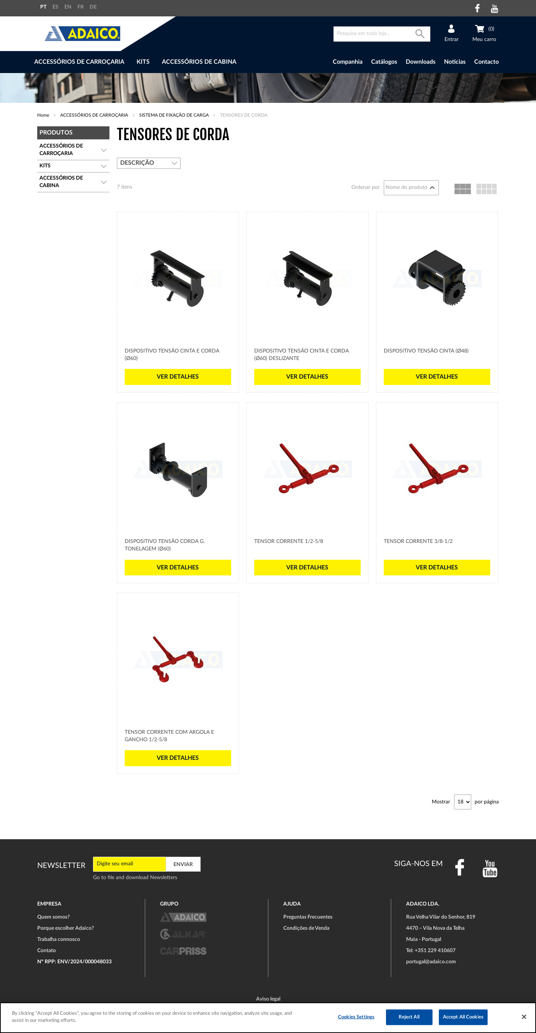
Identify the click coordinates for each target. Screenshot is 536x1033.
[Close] (524, 1016)
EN (67, 7)
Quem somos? (53, 917)
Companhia (348, 62)
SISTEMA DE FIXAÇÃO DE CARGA (174, 115)
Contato (46, 950)
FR (80, 7)
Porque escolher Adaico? (65, 928)
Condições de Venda (306, 928)
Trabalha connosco (58, 939)
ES (55, 7)
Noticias (455, 62)
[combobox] (382, 34)
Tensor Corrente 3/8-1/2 (418, 541)
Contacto (486, 62)
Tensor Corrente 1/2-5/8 (288, 541)
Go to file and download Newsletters (135, 877)
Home (43, 115)
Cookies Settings (356, 1017)
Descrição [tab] (137, 163)
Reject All (409, 1017)
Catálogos (384, 62)
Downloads (421, 62)
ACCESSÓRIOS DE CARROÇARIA (94, 115)
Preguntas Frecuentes (307, 917)
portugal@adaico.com (431, 961)
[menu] (163, 62)
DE (93, 7)
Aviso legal (268, 999)
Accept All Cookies (463, 1017)
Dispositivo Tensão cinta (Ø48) (426, 351)
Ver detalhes (178, 377)
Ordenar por (365, 187)
